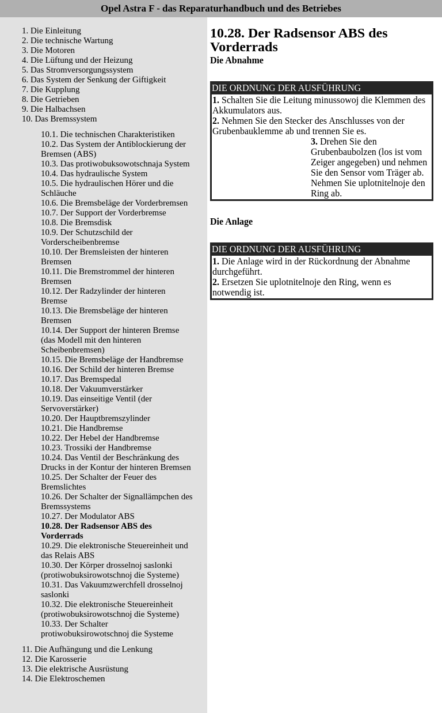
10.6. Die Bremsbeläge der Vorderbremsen (114, 202)
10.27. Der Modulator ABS (88, 516)
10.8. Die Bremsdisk (76, 222)
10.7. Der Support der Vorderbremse (103, 212)
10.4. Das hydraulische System (94, 173)
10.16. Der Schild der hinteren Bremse (107, 369)
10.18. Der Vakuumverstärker (92, 388)
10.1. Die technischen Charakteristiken (108, 134)
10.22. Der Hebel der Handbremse (100, 437)
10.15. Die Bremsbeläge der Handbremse (112, 359)
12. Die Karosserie (54, 658)
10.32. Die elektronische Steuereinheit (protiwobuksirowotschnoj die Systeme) (110, 609)
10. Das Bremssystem (59, 118)
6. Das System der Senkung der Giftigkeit (94, 79)
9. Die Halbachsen (53, 108)
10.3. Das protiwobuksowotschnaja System (115, 163)
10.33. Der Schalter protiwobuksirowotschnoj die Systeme (107, 628)
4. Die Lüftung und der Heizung (77, 60)
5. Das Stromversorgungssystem (77, 69)
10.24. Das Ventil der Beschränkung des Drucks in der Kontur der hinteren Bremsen (116, 462)
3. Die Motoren (48, 50)
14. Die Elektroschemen (63, 678)
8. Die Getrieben (50, 99)
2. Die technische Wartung (67, 40)
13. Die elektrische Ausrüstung (75, 668)
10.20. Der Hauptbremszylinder (95, 418)
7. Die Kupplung (50, 89)
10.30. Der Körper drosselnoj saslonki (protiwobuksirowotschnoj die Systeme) (110, 569)
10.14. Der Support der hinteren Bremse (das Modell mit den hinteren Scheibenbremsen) (110, 339)
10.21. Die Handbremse (82, 428)
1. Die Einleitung (51, 30)
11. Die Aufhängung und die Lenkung (87, 649)
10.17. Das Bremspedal (81, 379)
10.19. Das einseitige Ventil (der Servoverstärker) (96, 403)
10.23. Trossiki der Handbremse (96, 447)
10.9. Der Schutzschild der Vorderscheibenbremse (87, 236)
